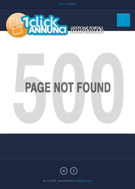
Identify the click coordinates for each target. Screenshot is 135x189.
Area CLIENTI (67, 4)
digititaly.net (83, 180)
